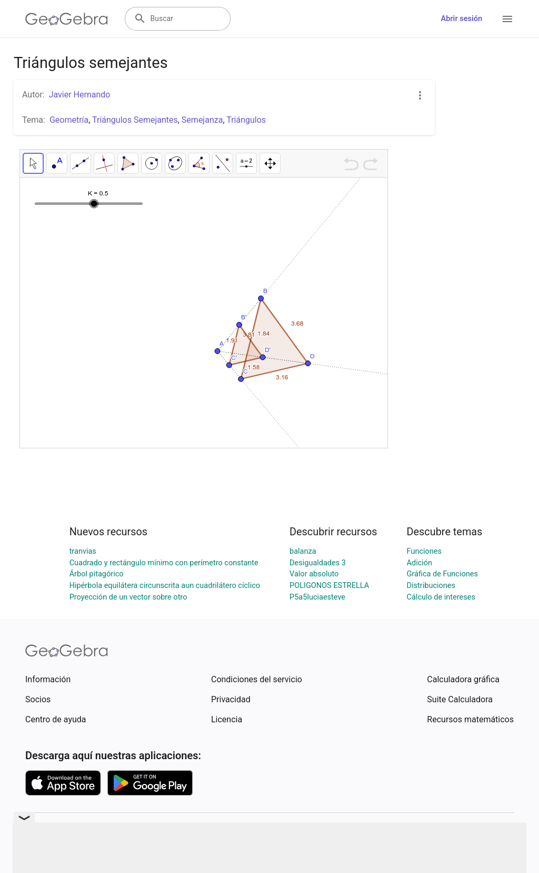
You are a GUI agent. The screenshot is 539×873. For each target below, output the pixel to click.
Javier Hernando (80, 95)
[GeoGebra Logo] (66, 19)
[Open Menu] (507, 19)
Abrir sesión (461, 18)
